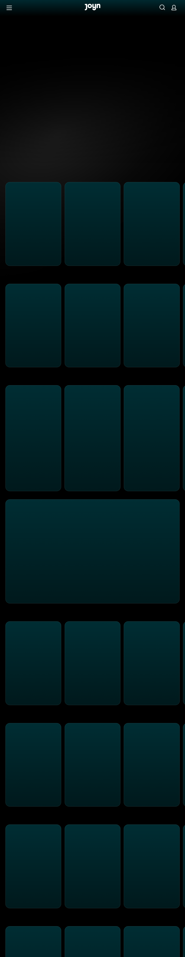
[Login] (174, 7)
